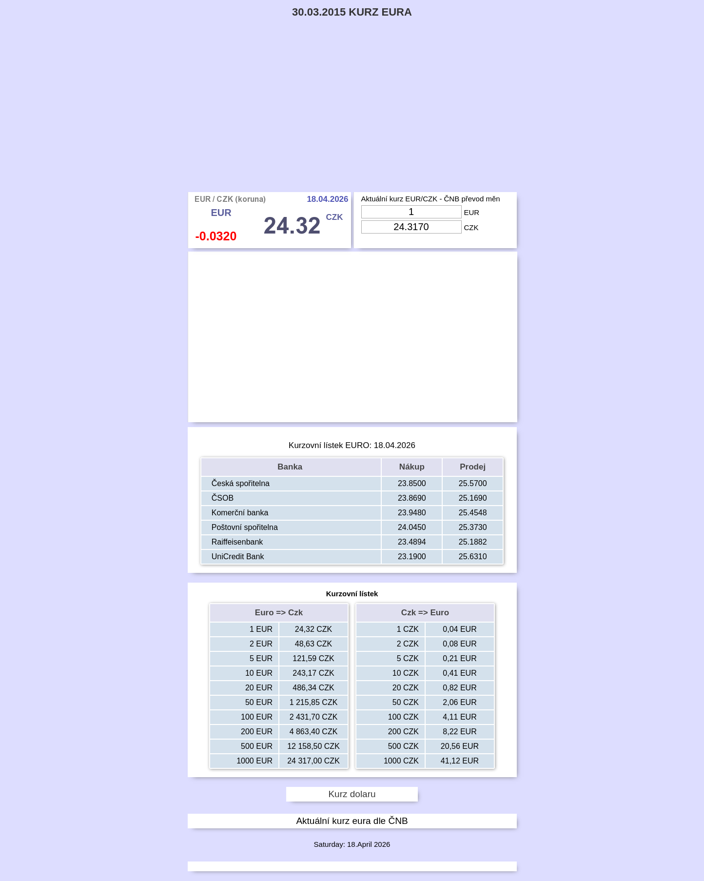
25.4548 (473, 513)
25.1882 (473, 542)
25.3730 (473, 527)
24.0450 (412, 527)
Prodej (473, 466)
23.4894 (412, 542)
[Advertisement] (352, 119)
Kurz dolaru (351, 794)
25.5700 (473, 483)
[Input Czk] (411, 227)
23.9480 (412, 513)
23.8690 (412, 498)
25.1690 (473, 498)
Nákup (412, 466)
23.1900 (412, 556)
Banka (291, 466)
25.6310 (473, 556)
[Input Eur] (411, 211)
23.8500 (412, 483)
